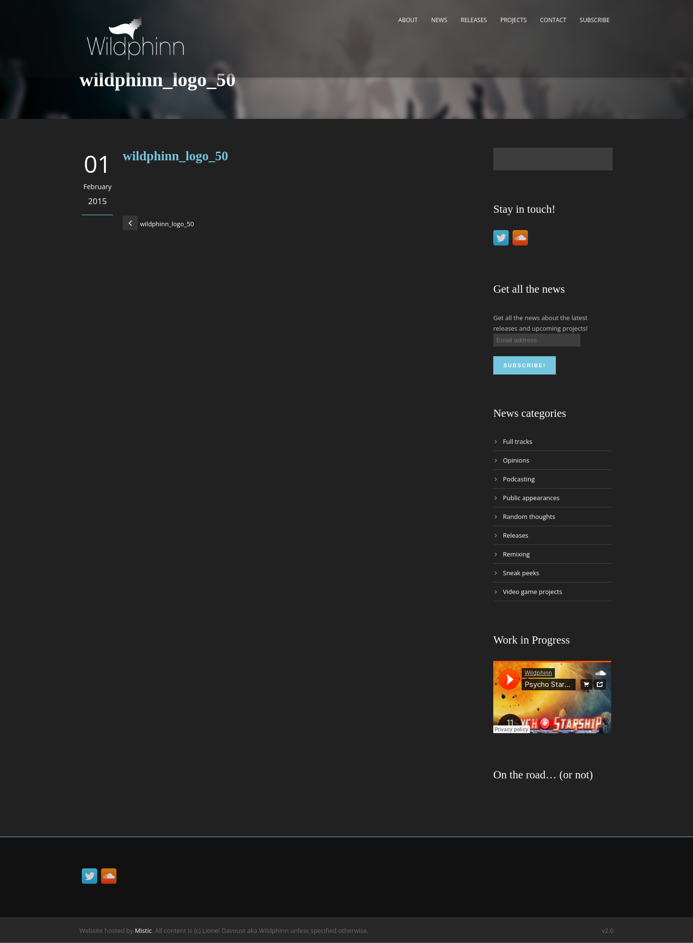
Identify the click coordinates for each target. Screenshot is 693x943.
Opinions (516, 460)
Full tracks (517, 441)
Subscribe (595, 20)
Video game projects (532, 591)
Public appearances (531, 497)
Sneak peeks (521, 572)
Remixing (516, 554)
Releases (474, 20)
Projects (513, 20)
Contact (553, 20)
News (439, 20)
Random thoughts (529, 516)
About (408, 20)
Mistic (143, 930)
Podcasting (519, 479)
